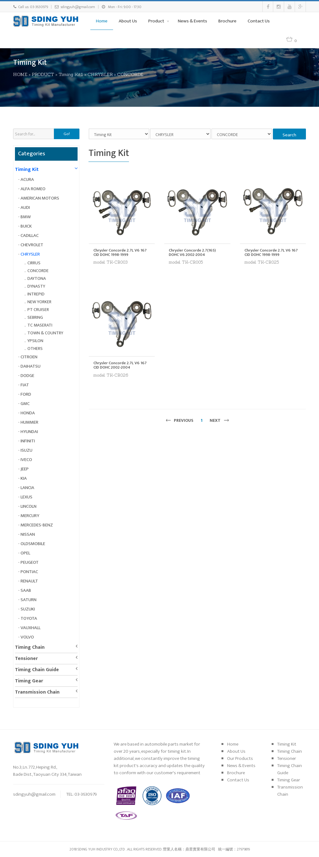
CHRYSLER (100, 74)
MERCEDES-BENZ (37, 525)
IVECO (26, 460)
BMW (26, 217)
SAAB (26, 590)
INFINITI (28, 441)
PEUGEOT (30, 562)
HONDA (28, 413)
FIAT (25, 385)
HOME (20, 74)
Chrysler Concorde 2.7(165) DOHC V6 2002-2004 (192, 252)
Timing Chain (30, 647)
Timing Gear (29, 681)
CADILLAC (30, 235)
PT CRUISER (38, 309)
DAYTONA (36, 278)
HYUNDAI (29, 432)
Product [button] (156, 21)
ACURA (27, 179)
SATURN (28, 600)
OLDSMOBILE (33, 544)
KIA (24, 478)
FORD (26, 394)
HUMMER (29, 422)
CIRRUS (33, 262)
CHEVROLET (32, 245)
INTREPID (36, 294)
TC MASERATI (39, 325)
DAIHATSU (30, 366)
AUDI (25, 207)
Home (101, 21)
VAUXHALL (30, 628)
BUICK (26, 226)
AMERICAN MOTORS (40, 198)
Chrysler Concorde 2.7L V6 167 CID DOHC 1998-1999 (120, 252)
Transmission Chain (37, 692)
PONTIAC (29, 572)
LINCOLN (28, 506)
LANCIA (27, 488)
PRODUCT (43, 74)
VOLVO (27, 637)
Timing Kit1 (71, 74)
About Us (128, 21)
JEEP (25, 469)
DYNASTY (36, 286)
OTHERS (35, 348)
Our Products (240, 758)
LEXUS (26, 497)
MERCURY (30, 516)
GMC (25, 403)
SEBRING (35, 317)
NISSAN (28, 534)
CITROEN (29, 357)
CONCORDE (130, 74)
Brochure (227, 21)
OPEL (25, 553)
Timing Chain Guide (37, 670)
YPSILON (35, 340)
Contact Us (259, 21)
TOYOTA (29, 618)
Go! (67, 133)
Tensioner (26, 658)
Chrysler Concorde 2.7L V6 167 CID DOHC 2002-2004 (120, 365)
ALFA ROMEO (33, 189)
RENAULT (29, 581)
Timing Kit (27, 169)
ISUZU (26, 450)
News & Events (192, 21)
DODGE (27, 375)
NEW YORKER (39, 301)
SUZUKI (28, 609)
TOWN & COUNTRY (45, 333)
